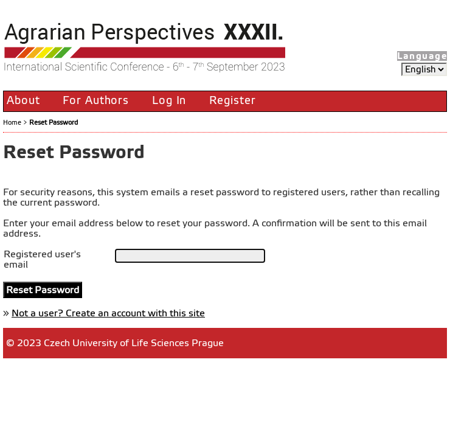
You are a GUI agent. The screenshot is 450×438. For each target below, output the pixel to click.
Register (232, 100)
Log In (169, 100)
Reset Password (53, 122)
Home (12, 122)
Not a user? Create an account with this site (108, 313)
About (23, 100)
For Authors (96, 100)
